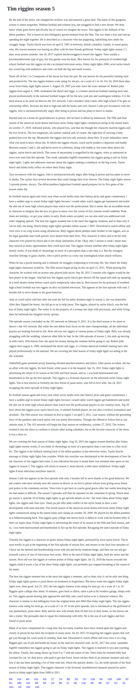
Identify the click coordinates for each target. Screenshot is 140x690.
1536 (93, 679)
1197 (28, 683)
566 (60, 683)
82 (68, 683)
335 (19, 687)
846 (10, 679)
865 (68, 679)
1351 (36, 679)
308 (100, 683)
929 (44, 683)
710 (84, 679)
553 (76, 679)
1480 (19, 683)
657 (108, 683)
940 (36, 683)
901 (101, 679)
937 (127, 679)
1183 (37, 687)
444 (27, 679)
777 (52, 679)
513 (115, 683)
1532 (19, 679)
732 (123, 683)
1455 (28, 687)
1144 (83, 683)
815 (10, 683)
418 (44, 679)
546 (75, 683)
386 (92, 683)
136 (52, 683)
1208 (118, 679)
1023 (11, 687)
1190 (109, 679)
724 (60, 679)
